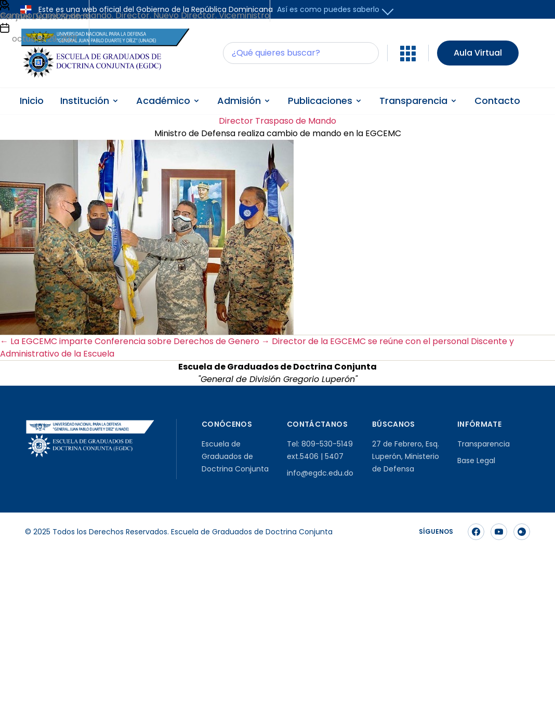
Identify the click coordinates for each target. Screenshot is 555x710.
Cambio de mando (74, 15)
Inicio (32, 100)
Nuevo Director (184, 15)
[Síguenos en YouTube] (499, 531)
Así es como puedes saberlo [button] (328, 9)
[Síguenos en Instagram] (521, 531)
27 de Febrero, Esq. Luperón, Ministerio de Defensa (405, 456)
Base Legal (476, 460)
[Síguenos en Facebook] (476, 531)
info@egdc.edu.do (320, 473)
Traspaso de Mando (295, 121)
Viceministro (244, 15)
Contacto (497, 100)
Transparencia (483, 444)
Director (236, 121)
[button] (388, 10)
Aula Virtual (478, 53)
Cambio (16, 15)
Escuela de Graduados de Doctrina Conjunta (235, 456)
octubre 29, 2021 (44, 39)
